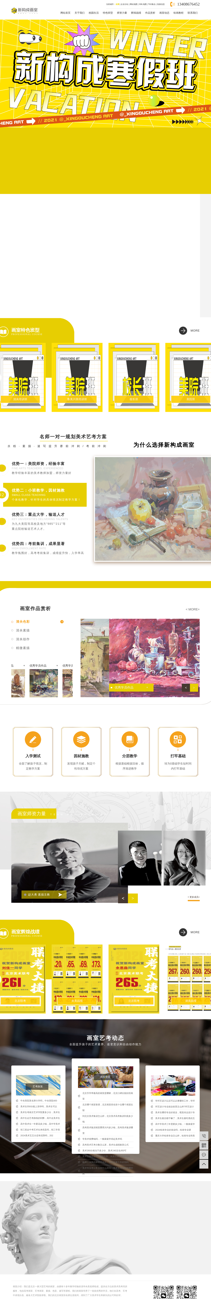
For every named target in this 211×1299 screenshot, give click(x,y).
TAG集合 (152, 4)
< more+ (193, 609)
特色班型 (108, 12)
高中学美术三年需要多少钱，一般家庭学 (175, 1124)
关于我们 (80, 12)
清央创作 (23, 639)
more (195, 330)
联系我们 (193, 12)
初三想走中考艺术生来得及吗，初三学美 (40, 1129)
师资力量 (122, 12)
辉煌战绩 (136, 12)
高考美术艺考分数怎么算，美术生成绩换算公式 (105, 1144)
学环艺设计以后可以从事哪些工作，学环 (175, 1101)
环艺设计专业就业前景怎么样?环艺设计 (174, 1106)
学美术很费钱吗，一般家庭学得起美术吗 (102, 1139)
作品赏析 (150, 12)
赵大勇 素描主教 (39, 894)
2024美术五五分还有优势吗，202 (36, 1135)
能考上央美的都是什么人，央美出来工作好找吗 (105, 1162)
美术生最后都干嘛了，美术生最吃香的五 (175, 1118)
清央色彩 (23, 621)
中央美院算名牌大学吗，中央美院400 (38, 1100)
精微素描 (23, 648)
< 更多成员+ (194, 897)
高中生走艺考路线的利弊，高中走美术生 (40, 1118)
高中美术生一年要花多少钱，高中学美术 (40, 1124)
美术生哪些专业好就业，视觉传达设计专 (175, 1112)
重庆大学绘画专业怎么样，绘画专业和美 (175, 1135)
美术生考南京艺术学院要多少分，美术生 (40, 1112)
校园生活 (94, 12)
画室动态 (164, 12)
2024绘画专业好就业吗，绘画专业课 (173, 1130)
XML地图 (143, 4)
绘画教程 (178, 12)
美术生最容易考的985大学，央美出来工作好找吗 (106, 1156)
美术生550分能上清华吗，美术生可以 (38, 1106)
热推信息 (161, 4)
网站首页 (65, 12)
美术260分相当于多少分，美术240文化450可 (104, 1150)
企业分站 (124, 4)
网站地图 (133, 4)
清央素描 (23, 630)
